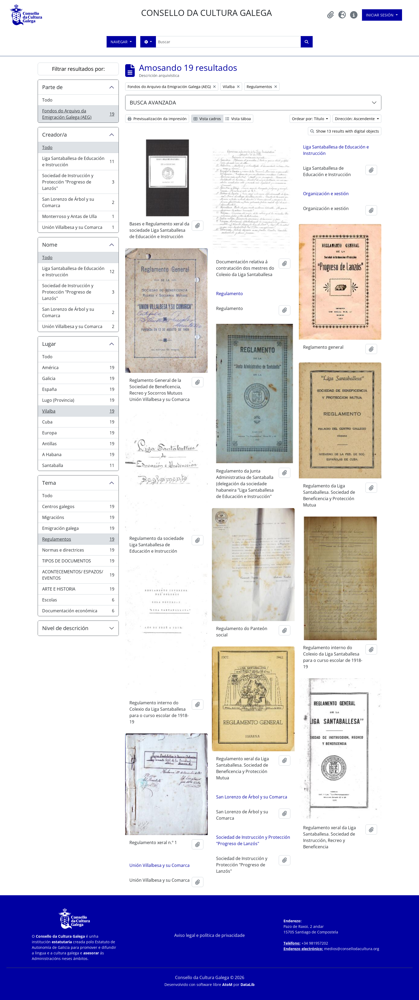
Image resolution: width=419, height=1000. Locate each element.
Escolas (78, 601)
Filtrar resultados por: (78, 68)
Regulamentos (78, 540)
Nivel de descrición (65, 628)
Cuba (78, 423)
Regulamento (229, 293)
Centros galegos (78, 507)
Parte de (52, 87)
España (78, 390)
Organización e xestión (326, 193)
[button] (330, 15)
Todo (47, 100)
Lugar (49, 343)
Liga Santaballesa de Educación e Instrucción (78, 161)
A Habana (78, 455)
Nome (49, 244)
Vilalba (78, 412)
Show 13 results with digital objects (344, 131)
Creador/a (54, 134)
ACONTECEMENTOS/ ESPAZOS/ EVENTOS (78, 575)
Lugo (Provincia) (78, 401)
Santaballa (78, 466)
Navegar (120, 41)
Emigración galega (78, 529)
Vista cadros (207, 118)
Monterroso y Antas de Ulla (78, 217)
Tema (49, 482)
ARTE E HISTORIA (78, 590)
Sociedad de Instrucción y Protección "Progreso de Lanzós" (78, 182)
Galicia (78, 379)
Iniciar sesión (380, 15)
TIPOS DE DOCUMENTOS (78, 562)
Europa (78, 434)
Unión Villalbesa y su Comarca (78, 228)
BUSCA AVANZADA (153, 102)
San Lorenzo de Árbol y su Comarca (78, 202)
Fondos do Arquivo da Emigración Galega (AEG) (78, 114)
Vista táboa (238, 118)
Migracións (78, 518)
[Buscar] (228, 41)
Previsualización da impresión (157, 118)
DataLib (248, 984)
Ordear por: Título (308, 118)
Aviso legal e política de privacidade (209, 935)
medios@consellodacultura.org (351, 948)
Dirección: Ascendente (355, 118)
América (78, 368)
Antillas (78, 444)
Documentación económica (78, 612)
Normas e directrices (78, 551)
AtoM (227, 984)
